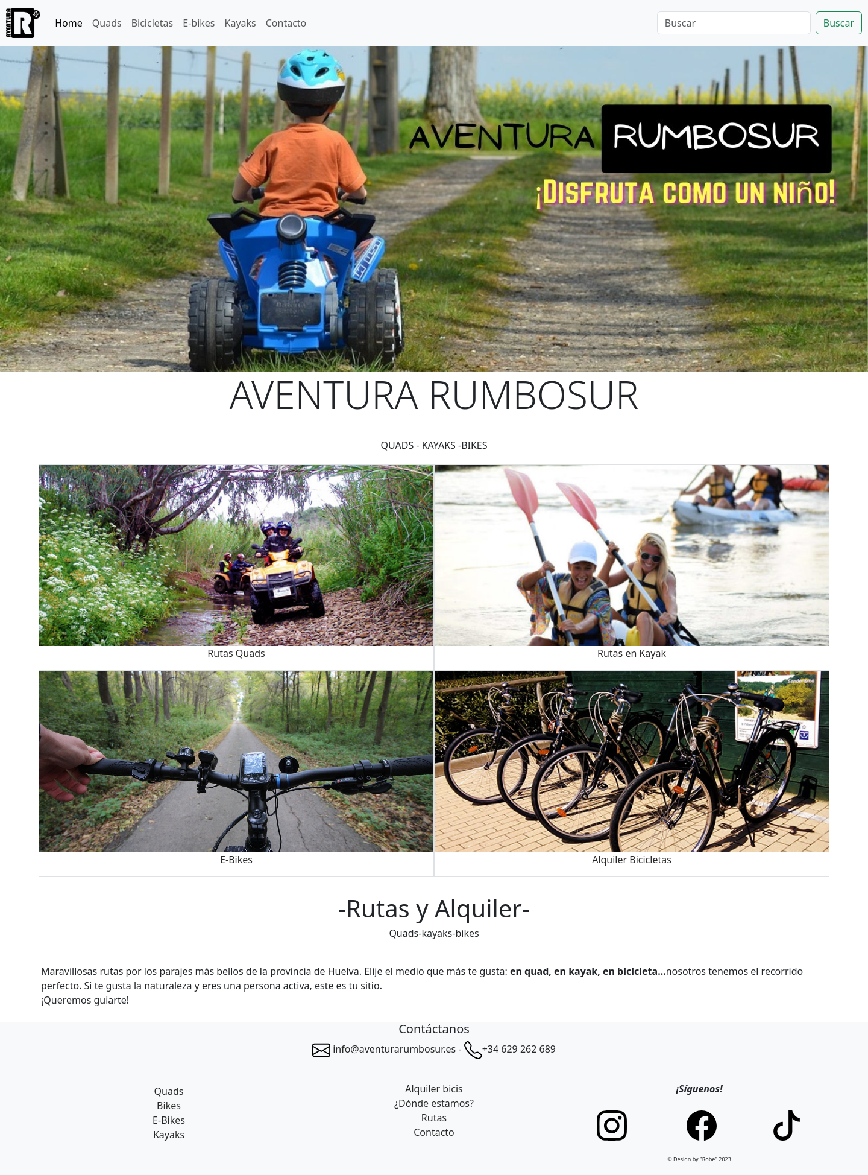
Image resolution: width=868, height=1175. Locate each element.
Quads (107, 23)
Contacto (286, 23)
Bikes (169, 1105)
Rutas (434, 1117)
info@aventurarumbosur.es (384, 1049)
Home (69, 23)
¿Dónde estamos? (434, 1103)
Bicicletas (152, 23)
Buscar (838, 23)
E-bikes (199, 23)
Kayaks (240, 23)
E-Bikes (169, 1120)
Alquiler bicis (434, 1088)
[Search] (734, 22)
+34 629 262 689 (519, 1049)
